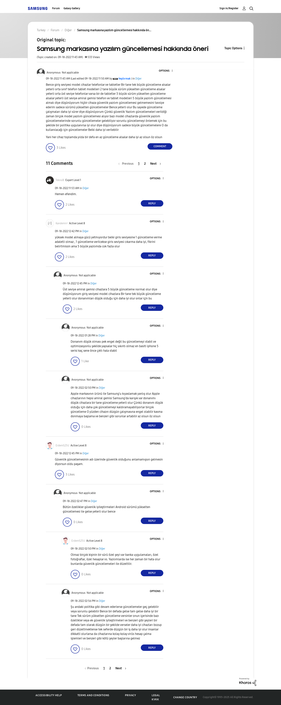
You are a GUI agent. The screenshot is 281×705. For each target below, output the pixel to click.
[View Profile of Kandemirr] (62, 223)
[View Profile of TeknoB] (60, 180)
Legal (156, 695)
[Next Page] (155, 163)
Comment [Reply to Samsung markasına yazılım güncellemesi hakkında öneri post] (160, 146)
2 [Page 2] (145, 163)
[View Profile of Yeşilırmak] (124, 78)
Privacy (130, 695)
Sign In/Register (229, 8)
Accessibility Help (49, 695)
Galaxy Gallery (72, 8)
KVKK (155, 699)
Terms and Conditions (93, 695)
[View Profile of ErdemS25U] (62, 445)
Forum (56, 8)
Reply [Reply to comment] (152, 203)
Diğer (138, 78)
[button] (165, 71)
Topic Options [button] (233, 48)
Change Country (185, 697)
